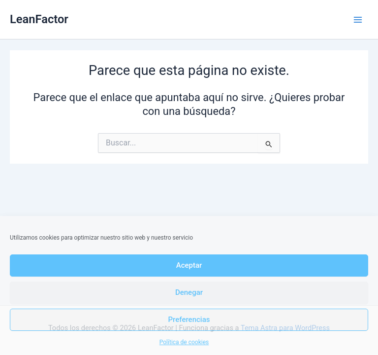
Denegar (189, 292)
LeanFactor (39, 19)
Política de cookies (184, 342)
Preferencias (189, 319)
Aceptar (189, 265)
